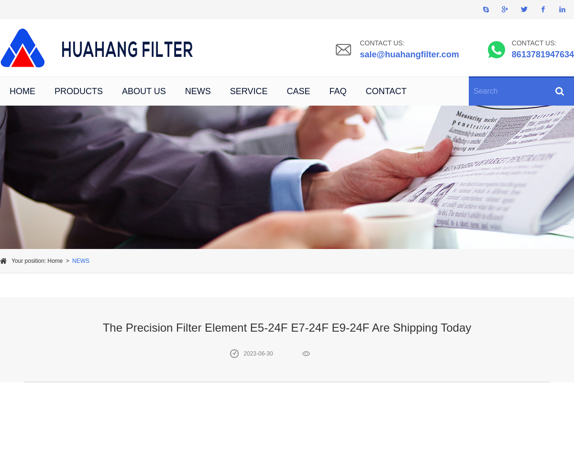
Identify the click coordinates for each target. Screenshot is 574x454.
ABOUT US (144, 91)
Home (55, 261)
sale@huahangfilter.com (409, 54)
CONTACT (386, 91)
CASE (298, 91)
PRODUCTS (79, 91)
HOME (22, 91)
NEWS (198, 91)
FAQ (337, 91)
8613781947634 (543, 54)
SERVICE (249, 91)
